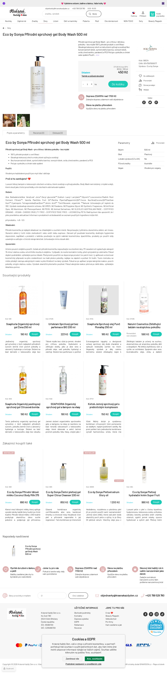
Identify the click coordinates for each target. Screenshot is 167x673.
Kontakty (78, 616)
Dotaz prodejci (149, 85)
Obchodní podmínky (82, 613)
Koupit (35, 334)
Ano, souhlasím (94, 659)
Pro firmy (109, 622)
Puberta (86, 21)
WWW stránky (128, 664)
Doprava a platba (81, 619)
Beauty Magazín (155, 21)
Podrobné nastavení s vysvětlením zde (84, 664)
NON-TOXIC (128, 21)
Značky (35, 21)
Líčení (55, 21)
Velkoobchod (111, 619)
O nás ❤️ (109, 613)
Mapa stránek (158, 664)
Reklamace (79, 625)
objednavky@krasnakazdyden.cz (57, 8)
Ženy (45, 21)
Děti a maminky (70, 21)
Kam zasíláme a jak (114, 625)
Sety (141, 21)
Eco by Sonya (152, 66)
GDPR (76, 622)
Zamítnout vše (72, 659)
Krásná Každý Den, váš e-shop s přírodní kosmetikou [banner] (18, 13)
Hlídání (146, 90)
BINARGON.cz (145, 664)
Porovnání (148, 80)
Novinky (8, 21)
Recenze (78, 628)
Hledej (94, 14)
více (97, 55)
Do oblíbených (149, 76)
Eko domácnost (111, 21)
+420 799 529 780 (78, 8)
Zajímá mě (21, 21)
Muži (97, 21)
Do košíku (118, 84)
